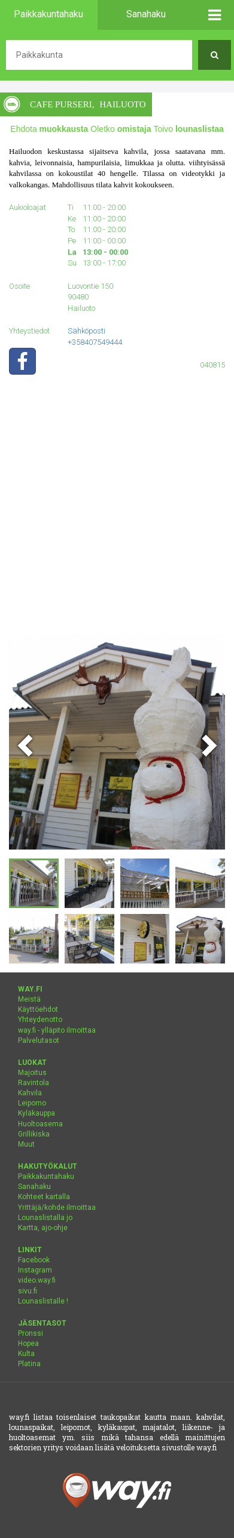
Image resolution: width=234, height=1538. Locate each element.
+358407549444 (95, 342)
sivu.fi (27, 1291)
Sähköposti (86, 330)
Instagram (35, 1270)
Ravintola (33, 1083)
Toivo (188, 129)
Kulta (26, 1353)
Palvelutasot (38, 1040)
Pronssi (30, 1333)
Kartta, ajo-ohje (43, 1228)
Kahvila (30, 1093)
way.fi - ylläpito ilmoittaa (57, 1030)
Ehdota (49, 129)
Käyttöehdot (38, 1009)
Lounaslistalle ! (43, 1301)
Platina (29, 1364)
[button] (214, 15)
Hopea (28, 1343)
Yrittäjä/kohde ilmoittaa (57, 1207)
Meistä (29, 999)
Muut (26, 1144)
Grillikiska (34, 1134)
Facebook (34, 1260)
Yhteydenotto (40, 1019)
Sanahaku (34, 1186)
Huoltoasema (40, 1124)
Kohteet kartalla (44, 1197)
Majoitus (32, 1072)
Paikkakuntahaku (46, 1176)
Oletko (120, 129)
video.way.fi (37, 1280)
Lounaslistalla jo (45, 1217)
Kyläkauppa (36, 1113)
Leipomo (32, 1103)
